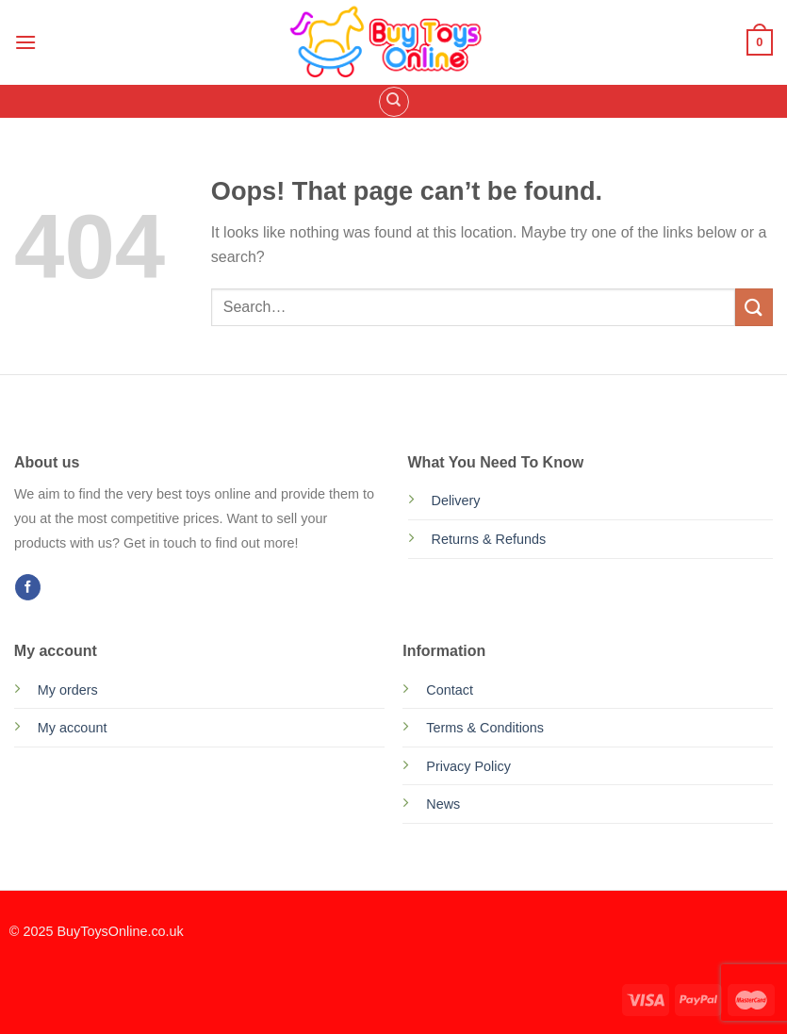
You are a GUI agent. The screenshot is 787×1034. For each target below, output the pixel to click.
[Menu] (25, 42)
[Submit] (754, 306)
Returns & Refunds (489, 539)
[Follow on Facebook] (28, 587)
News (443, 804)
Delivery (456, 500)
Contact (449, 690)
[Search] (394, 102)
